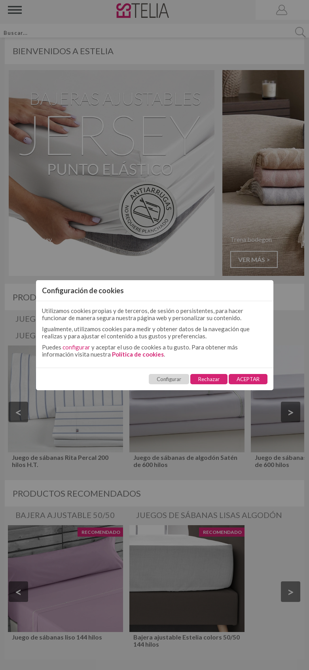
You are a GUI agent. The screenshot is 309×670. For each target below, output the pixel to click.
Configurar (169, 379)
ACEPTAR (248, 379)
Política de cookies (138, 354)
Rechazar (209, 379)
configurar (76, 347)
